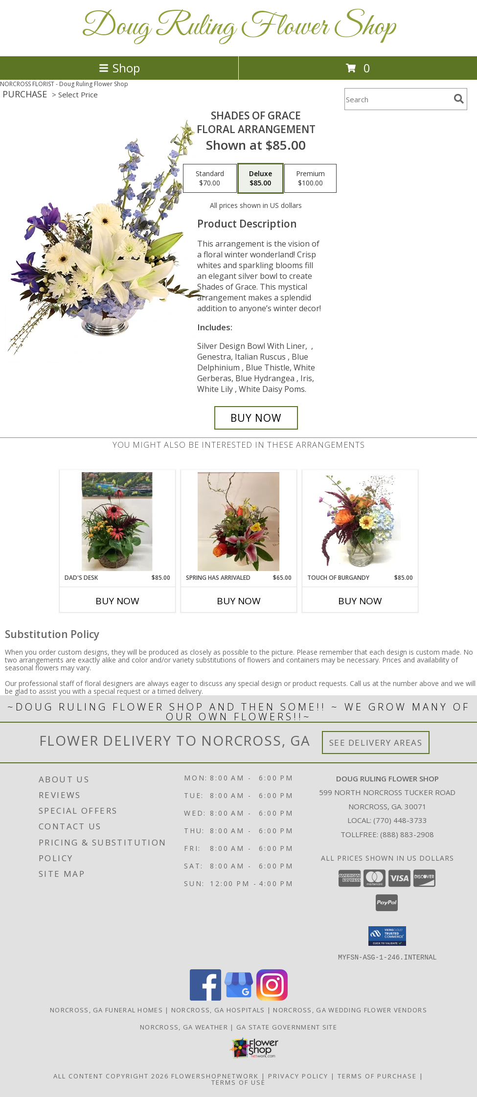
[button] (387, 936)
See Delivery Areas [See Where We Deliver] (376, 742)
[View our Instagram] (272, 997)
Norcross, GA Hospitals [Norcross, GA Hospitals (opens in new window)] (218, 1009)
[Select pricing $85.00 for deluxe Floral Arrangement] (260, 178)
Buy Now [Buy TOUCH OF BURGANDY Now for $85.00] (360, 600)
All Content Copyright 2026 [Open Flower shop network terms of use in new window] (111, 1075)
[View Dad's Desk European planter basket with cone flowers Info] (117, 521)
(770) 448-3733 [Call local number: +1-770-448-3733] (400, 820)
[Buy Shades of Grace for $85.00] (256, 418)
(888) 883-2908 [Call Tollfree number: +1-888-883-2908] (407, 834)
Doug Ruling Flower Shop (239, 27)
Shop (119, 68)
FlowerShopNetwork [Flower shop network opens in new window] (215, 1075)
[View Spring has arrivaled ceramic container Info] (238, 521)
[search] (459, 98)
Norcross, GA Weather (184, 1026)
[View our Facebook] (205, 997)
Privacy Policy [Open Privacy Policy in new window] (298, 1075)
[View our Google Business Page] (238, 997)
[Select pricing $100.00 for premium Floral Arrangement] (310, 178)
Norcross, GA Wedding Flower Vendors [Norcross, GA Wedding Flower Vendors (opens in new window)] (350, 1009)
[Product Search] (397, 99)
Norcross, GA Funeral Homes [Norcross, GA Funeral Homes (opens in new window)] (106, 1009)
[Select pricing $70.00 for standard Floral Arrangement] (209, 178)
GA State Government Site (286, 1026)
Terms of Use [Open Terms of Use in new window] (238, 1081)
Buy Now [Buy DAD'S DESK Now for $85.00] (117, 600)
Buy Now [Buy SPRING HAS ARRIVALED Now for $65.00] (239, 600)
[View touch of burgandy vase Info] (360, 521)
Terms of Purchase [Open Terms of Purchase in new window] (377, 1075)
